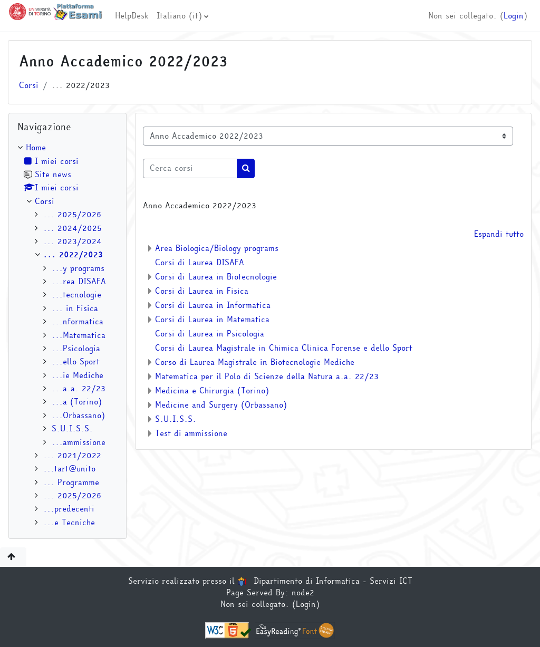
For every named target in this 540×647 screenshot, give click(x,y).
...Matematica (78, 335)
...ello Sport (76, 362)
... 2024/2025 (72, 228)
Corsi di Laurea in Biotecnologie (216, 277)
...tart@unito (69, 469)
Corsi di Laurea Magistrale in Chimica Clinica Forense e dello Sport (283, 348)
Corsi (28, 85)
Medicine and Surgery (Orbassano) (221, 405)
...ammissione (78, 442)
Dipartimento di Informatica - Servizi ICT (325, 581)
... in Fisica (75, 308)
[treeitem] (67, 335)
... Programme (71, 482)
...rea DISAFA (79, 281)
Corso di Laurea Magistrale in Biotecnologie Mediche (254, 362)
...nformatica (77, 321)
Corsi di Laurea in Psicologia (209, 334)
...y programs (78, 268)
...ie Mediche (77, 375)
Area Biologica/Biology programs (216, 248)
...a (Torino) (77, 402)
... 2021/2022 (72, 455)
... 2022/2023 (73, 254)
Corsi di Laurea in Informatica (213, 305)
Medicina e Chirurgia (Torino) (212, 391)
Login (514, 16)
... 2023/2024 (72, 241)
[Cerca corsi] (190, 168)
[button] (13, 556)
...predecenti (68, 509)
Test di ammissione (191, 433)
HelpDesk (131, 16)
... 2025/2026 (72, 214)
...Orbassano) (78, 415)
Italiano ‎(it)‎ (179, 16)
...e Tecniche (69, 522)
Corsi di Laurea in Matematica (212, 319)
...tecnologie (76, 295)
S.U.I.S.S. (175, 419)
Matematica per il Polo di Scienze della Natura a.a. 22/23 (267, 376)
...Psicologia (76, 348)
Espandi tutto (499, 234)
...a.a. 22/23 (78, 388)
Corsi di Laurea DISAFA (199, 262)
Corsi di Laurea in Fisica (201, 291)
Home (36, 147)
